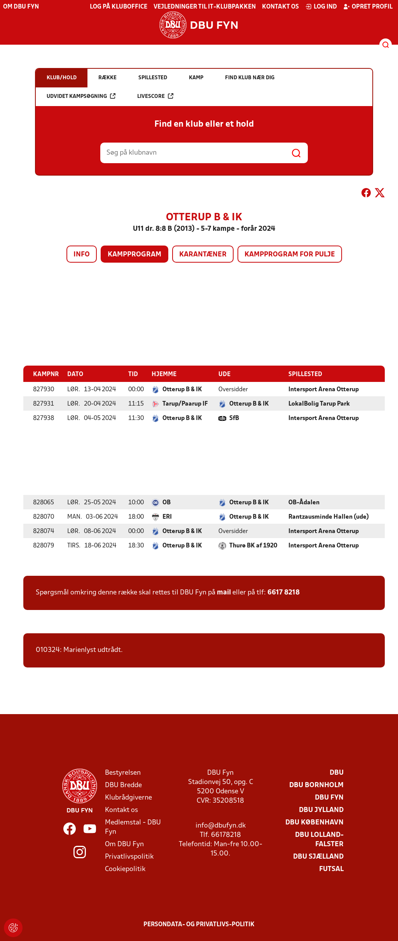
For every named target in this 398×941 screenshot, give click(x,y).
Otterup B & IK (182, 389)
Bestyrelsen (123, 772)
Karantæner (203, 254)
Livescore (155, 96)
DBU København (314, 822)
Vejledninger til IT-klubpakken (205, 7)
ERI (167, 516)
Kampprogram (134, 254)
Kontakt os (280, 7)
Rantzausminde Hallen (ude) (328, 516)
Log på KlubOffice (118, 7)
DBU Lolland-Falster (319, 839)
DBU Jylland (321, 810)
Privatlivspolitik (129, 856)
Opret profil (368, 6)
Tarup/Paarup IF (185, 403)
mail (224, 592)
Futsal (331, 869)
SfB (234, 418)
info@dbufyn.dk (221, 825)
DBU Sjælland (318, 856)
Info (81, 254)
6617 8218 (283, 592)
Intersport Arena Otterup (323, 389)
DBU (337, 772)
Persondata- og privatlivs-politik (199, 924)
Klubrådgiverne (128, 797)
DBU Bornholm (316, 785)
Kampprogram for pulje (289, 254)
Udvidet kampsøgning (81, 96)
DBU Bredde (123, 785)
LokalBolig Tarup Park (319, 403)
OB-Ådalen (303, 502)
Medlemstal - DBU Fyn (133, 827)
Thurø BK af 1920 (253, 545)
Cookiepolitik (125, 869)
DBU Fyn (329, 797)
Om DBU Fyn (21, 7)
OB (166, 502)
